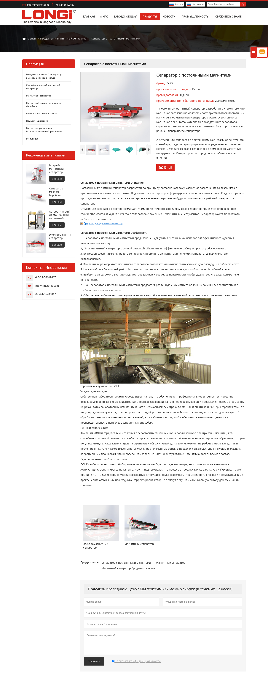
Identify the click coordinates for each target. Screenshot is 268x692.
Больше (57, 179)
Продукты (150, 16)
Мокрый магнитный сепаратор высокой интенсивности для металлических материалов (59, 169)
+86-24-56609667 (65, 4)
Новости (169, 16)
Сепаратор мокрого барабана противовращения (60, 192)
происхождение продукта (174, 89)
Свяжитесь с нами (228, 16)
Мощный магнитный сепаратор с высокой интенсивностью (44, 76)
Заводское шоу (125, 16)
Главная (89, 16)
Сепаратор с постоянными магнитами (126, 562)
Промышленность (195, 16)
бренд (160, 83)
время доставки (167, 95)
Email (165, 167)
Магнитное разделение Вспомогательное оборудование (44, 130)
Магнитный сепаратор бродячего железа (128, 568)
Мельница (32, 138)
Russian (179, 4)
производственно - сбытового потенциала (185, 101)
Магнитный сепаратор (72, 38)
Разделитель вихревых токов (42, 113)
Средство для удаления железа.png (103, 223)
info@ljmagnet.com (38, 4)
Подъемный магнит (37, 121)
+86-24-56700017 (45, 294)
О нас (104, 16)
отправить (94, 661)
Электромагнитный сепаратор (60, 236)
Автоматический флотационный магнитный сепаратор (60, 215)
